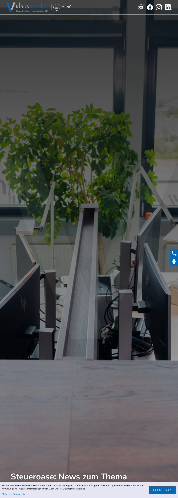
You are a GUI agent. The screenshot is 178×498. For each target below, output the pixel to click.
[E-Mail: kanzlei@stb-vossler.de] (141, 7)
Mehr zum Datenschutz (13, 494)
